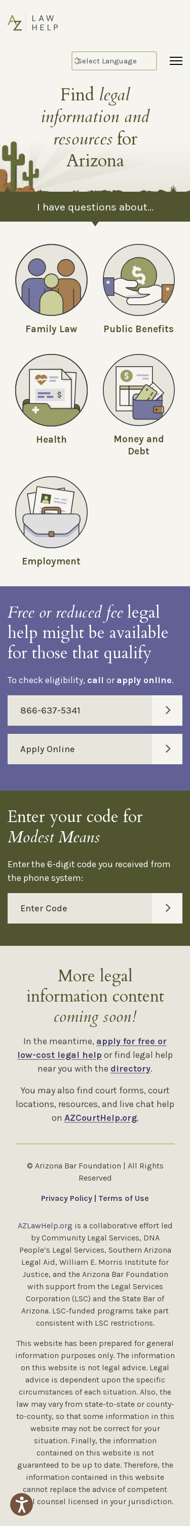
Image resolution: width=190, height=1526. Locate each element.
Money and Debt (138, 445)
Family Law (51, 329)
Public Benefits (138, 329)
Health (51, 439)
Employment (51, 561)
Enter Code (101, 908)
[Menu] (176, 61)
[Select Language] (114, 60)
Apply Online (101, 749)
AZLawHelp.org (45, 1225)
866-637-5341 (101, 710)
